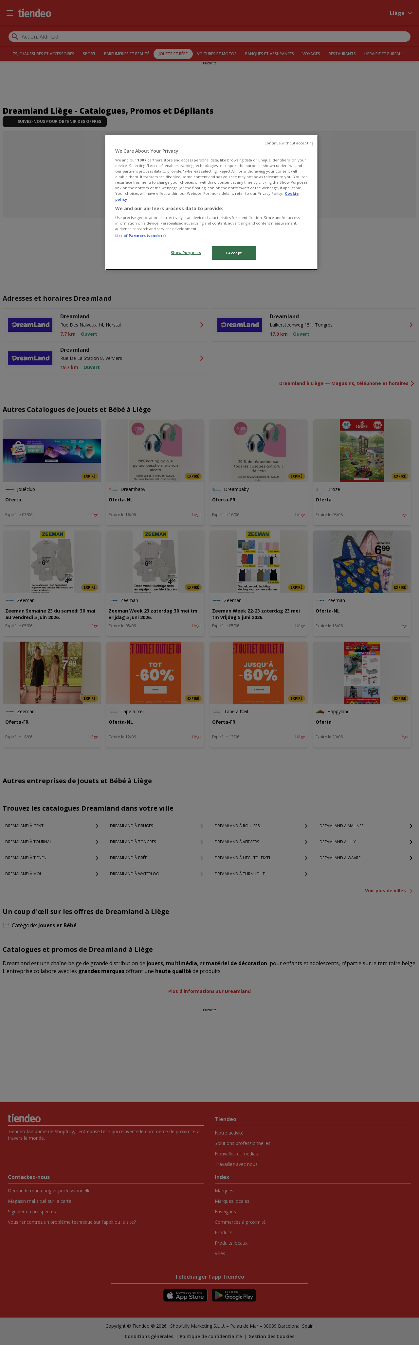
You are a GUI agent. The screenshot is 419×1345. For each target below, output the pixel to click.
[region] (211, 202)
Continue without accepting (288, 143)
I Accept (234, 252)
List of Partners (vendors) (140, 235)
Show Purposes (186, 252)
